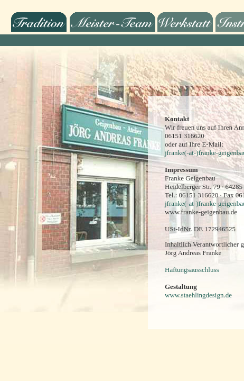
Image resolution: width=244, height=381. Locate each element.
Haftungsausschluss (192, 270)
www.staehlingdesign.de (198, 295)
